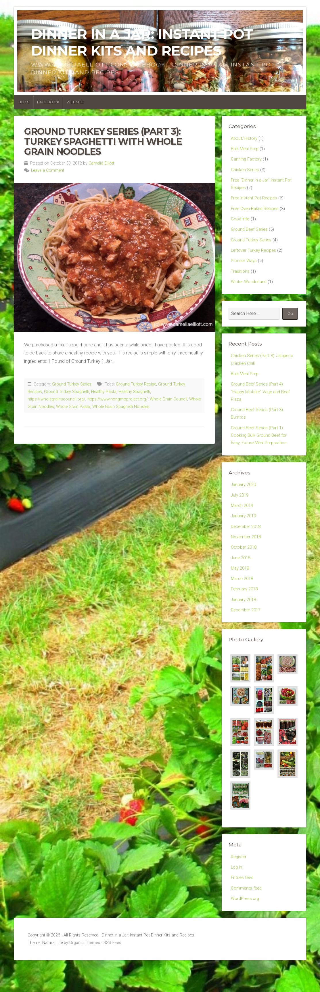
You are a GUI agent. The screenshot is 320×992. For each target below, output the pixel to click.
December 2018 (247, 548)
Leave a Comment (47, 170)
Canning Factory (247, 160)
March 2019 (243, 526)
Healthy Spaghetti (134, 391)
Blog (24, 102)
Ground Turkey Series (71, 384)
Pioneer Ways (245, 269)
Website (75, 102)
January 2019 (244, 536)
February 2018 (245, 615)
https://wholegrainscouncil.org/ (56, 399)
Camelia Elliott (101, 163)
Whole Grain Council (168, 399)
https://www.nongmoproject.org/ (117, 399)
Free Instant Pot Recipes (256, 202)
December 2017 (247, 637)
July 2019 (240, 514)
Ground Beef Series (250, 236)
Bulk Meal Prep (246, 149)
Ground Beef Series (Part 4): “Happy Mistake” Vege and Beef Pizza (263, 405)
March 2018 (243, 603)
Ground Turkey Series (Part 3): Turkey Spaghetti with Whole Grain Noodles (103, 141)
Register (239, 885)
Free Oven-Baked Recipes (257, 213)
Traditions (240, 280)
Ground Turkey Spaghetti (66, 391)
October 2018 (245, 570)
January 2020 (244, 503)
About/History (245, 138)
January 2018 (244, 626)
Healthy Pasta (103, 391)
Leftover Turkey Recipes (255, 258)
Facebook (48, 102)
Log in (237, 896)
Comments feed (247, 918)
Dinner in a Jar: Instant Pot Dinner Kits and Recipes (142, 42)
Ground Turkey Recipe (136, 384)
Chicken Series (245, 172)
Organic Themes (84, 974)
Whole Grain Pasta (73, 406)
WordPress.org (246, 929)
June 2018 (241, 581)
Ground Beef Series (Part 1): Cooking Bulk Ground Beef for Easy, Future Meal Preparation (261, 453)
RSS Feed (112, 974)
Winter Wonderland (250, 292)
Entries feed (243, 907)
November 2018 (247, 559)
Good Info (241, 225)
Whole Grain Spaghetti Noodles (121, 406)
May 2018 (241, 592)
